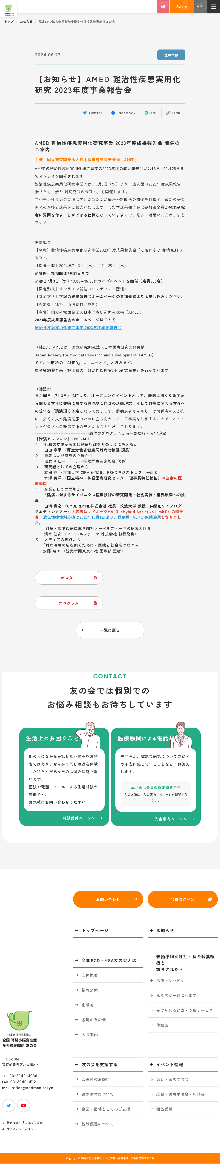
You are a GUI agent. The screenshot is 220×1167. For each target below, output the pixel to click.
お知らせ (26, 21)
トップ (9, 21)
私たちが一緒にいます (176, 998)
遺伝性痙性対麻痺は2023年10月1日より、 (80, 517)
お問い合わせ (108, 902)
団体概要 (90, 978)
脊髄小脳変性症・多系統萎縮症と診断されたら (185, 966)
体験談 (162, 1028)
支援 (163, 6)
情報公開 (90, 993)
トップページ (95, 933)
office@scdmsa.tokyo (32, 1091)
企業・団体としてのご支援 (106, 1112)
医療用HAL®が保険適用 (139, 517)
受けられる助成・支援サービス (184, 1013)
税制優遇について (98, 1127)
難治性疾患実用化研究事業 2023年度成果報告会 (78, 328)
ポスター (69, 578)
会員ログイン (183, 902)
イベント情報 (169, 1068)
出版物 (88, 1008)
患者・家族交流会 (172, 1082)
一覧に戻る (110, 631)
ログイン (201, 6)
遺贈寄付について (98, 1097)
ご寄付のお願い (96, 1082)
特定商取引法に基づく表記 (25, 1126)
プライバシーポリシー (22, 1132)
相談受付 (164, 1112)
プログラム (69, 604)
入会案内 (90, 1037)
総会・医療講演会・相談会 (180, 1097)
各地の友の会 (94, 1023)
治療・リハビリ (170, 983)
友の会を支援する (100, 1068)
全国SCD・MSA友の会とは (109, 963)
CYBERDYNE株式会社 (87, 506)
